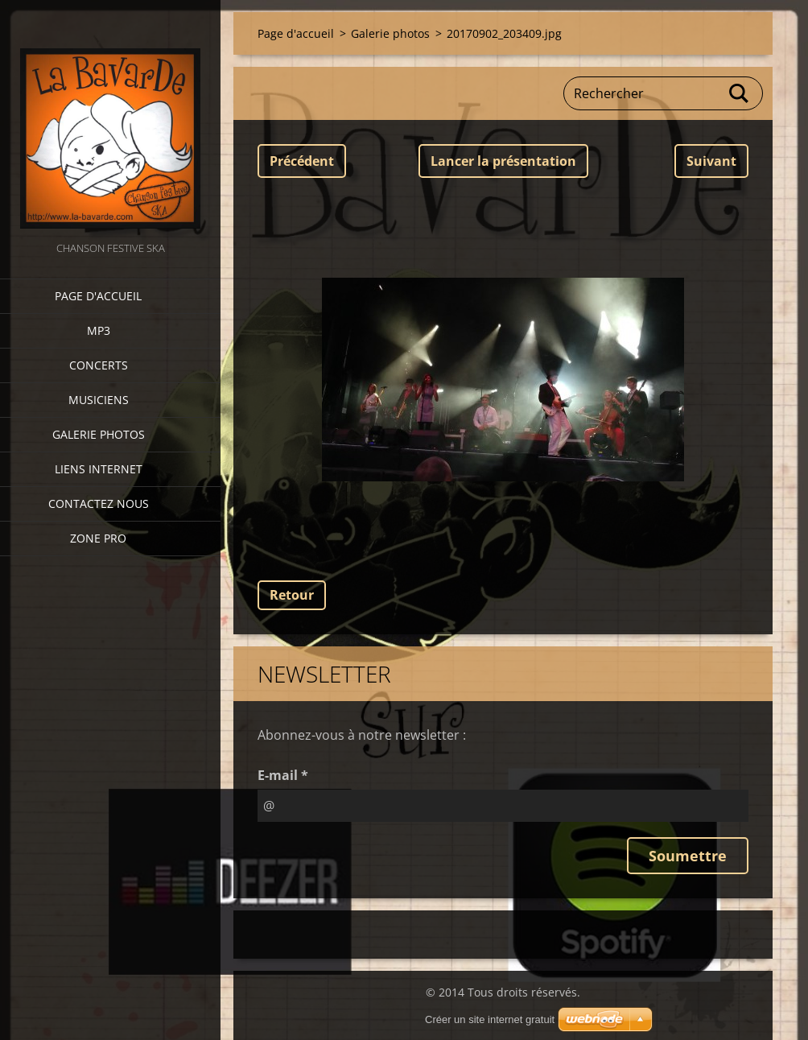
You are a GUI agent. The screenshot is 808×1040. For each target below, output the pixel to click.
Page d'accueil (98, 295)
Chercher (739, 93)
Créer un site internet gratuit (489, 1019)
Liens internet (98, 469)
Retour (292, 595)
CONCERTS (98, 365)
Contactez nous (98, 503)
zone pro (98, 538)
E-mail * (283, 775)
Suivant (711, 161)
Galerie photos (98, 434)
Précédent (302, 161)
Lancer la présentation (503, 161)
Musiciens (98, 399)
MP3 (98, 330)
